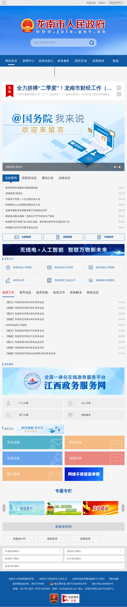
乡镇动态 (64, 178)
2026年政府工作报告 (16, 325)
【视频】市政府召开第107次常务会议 (24, 336)
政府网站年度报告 (105, 280)
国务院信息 (29, 178)
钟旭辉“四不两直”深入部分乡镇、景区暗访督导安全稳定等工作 (37, 221)
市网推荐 (108, 237)
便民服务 (86, 415)
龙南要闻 (11, 178)
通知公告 (48, 178)
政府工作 (8, 292)
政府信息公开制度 (105, 267)
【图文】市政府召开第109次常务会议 (24, 302)
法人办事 (86, 403)
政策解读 (76, 292)
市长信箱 (13, 442)
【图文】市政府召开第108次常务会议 (24, 313)
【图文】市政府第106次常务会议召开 (24, 342)
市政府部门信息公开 (65, 280)
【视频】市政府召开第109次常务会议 (24, 308)
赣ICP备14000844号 (102, 584)
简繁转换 (91, 2)
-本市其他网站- (74, 558)
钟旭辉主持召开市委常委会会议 (21, 227)
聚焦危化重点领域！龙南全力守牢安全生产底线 (29, 216)
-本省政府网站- (12, 551)
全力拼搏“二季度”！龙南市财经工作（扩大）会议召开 (65, 88)
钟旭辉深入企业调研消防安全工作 (22, 204)
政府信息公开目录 (64, 267)
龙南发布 (52, 538)
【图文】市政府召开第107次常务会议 (24, 331)
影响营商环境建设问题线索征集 (21, 187)
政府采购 (42, 292)
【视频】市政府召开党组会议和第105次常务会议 (30, 353)
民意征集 (75, 442)
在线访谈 (13, 458)
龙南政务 (85, 538)
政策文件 (59, 292)
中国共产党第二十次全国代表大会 (22, 199)
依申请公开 (19, 280)
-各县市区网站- (12, 566)
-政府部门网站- (12, 558)
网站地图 (114, 579)
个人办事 (23, 403)
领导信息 (25, 292)
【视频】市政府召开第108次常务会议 (24, 319)
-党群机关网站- (74, 551)
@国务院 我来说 (13, 193)
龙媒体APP (19, 538)
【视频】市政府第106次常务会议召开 (24, 348)
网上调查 (13, 474)
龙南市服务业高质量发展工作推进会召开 (26, 210)
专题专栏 (63, 491)
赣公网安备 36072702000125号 (70, 584)
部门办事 (23, 415)
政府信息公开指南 (22, 267)
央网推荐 (26, 237)
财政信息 (93, 292)
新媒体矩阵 (63, 527)
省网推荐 (67, 237)
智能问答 (75, 458)
